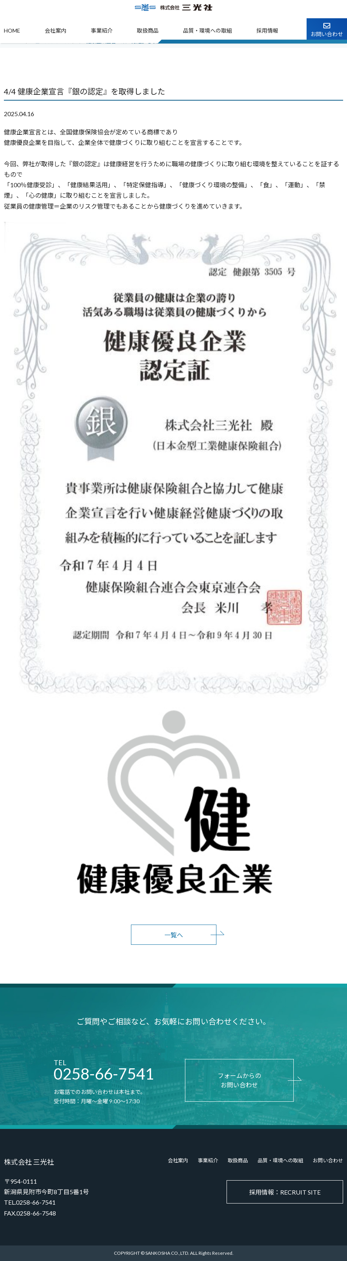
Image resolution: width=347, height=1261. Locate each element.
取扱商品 (148, 30)
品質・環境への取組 (207, 30)
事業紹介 (102, 30)
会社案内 (55, 30)
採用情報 (267, 30)
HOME (12, 30)
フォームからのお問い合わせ (239, 1080)
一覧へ (173, 935)
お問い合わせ (328, 1160)
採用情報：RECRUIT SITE (285, 1192)
